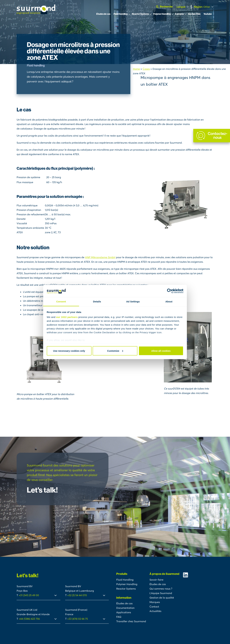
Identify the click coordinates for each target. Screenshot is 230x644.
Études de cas (103, 14)
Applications (123, 612)
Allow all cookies (161, 350)
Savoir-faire (156, 579)
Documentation (125, 607)
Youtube (207, 14)
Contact (154, 606)
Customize (115, 350)
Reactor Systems (140, 14)
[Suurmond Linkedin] (198, 575)
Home (136, 68)
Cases (146, 68)
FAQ (118, 616)
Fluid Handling (121, 14)
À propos (179, 14)
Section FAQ (194, 14)
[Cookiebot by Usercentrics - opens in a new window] (169, 291)
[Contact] (211, 135)
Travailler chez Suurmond (131, 621)
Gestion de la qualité (162, 597)
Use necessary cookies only (69, 350)
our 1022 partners (67, 317)
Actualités (155, 611)
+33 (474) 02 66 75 (77, 618)
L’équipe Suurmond (161, 593)
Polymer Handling (162, 14)
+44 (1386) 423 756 (29, 618)
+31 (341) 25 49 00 (29, 595)
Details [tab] (97, 301)
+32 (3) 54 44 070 (77, 595)
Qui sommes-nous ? (161, 588)
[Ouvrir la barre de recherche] (165, 7)
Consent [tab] (61, 301)
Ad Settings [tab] (133, 301)
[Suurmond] (36, 13)
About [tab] (168, 301)
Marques (155, 602)
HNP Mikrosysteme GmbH (100, 257)
